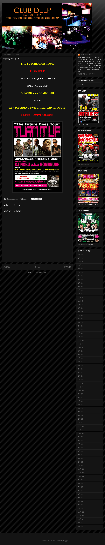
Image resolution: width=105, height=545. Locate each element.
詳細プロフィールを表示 (86, 74)
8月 (79, 269)
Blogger (65, 541)
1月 (79, 258)
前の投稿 (67, 267)
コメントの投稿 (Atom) (39, 272)
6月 (79, 276)
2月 (79, 254)
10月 (79, 265)
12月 (79, 261)
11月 (79, 301)
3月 (79, 287)
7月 (79, 272)
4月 (79, 283)
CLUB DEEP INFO (14, 199)
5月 (79, 279)
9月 (79, 308)
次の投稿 (7, 267)
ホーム (37, 267)
